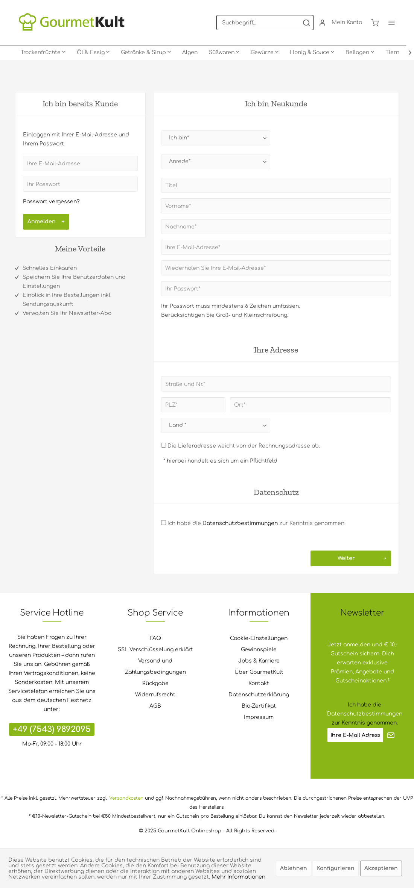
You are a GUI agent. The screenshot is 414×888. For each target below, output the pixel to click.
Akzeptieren (381, 868)
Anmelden (46, 220)
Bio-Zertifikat (259, 706)
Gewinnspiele (259, 649)
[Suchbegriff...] (265, 22)
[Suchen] (306, 22)
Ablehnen (293, 868)
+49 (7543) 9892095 (52, 729)
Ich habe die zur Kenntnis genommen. (256, 523)
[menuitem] (265, 22)
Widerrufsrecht (155, 694)
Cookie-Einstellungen (259, 638)
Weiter (362, 556)
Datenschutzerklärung (258, 694)
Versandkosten (126, 798)
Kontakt (258, 683)
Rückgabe (155, 683)
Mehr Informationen (238, 877)
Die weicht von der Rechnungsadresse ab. (243, 446)
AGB (155, 706)
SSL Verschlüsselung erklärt (155, 649)
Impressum (259, 717)
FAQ (155, 638)
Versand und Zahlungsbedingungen (155, 666)
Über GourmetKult (258, 672)
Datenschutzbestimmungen (240, 523)
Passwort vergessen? (51, 201)
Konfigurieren (336, 868)
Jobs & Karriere (259, 661)
